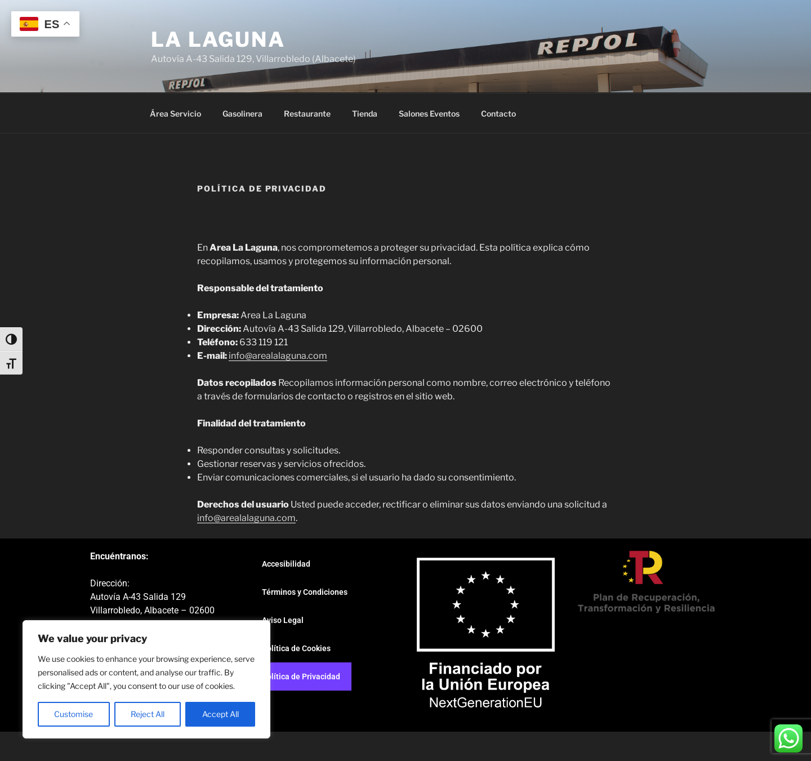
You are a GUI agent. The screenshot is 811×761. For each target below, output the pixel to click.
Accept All (220, 714)
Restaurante (307, 113)
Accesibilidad (286, 563)
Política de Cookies (296, 648)
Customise (73, 714)
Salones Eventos (429, 113)
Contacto (498, 113)
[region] (146, 679)
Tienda (364, 113)
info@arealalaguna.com (278, 355)
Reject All (147, 714)
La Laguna (218, 39)
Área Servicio (175, 113)
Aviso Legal (283, 620)
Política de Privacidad (301, 676)
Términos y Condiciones (304, 592)
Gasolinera (242, 113)
